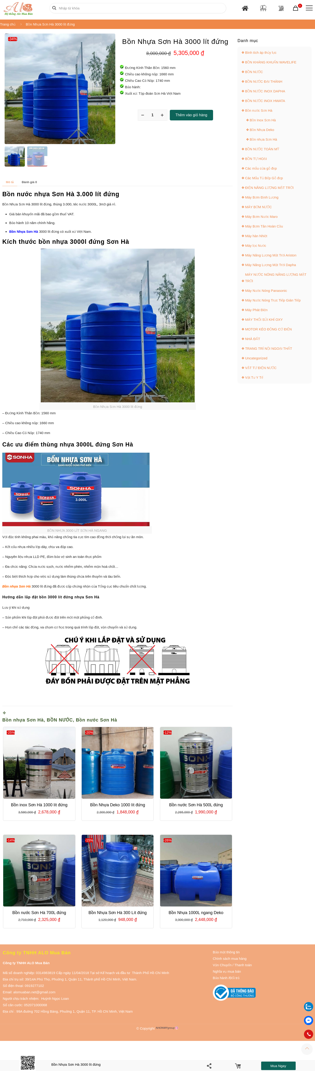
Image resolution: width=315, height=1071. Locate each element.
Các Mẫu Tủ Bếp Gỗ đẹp (264, 178)
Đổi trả (234, 978)
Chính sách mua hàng (230, 958)
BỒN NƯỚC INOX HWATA (265, 101)
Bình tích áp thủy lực (260, 52)
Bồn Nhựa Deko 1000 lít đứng (117, 805)
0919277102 (34, 986)
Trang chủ (7, 24)
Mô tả (10, 182)
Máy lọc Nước (255, 245)
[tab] (9, 182)
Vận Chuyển (222, 965)
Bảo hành (220, 978)
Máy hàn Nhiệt (256, 236)
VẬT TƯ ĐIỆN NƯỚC (261, 368)
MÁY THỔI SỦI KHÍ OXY (264, 319)
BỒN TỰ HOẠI (256, 159)
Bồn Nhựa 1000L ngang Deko (196, 912)
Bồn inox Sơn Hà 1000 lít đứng (39, 805)
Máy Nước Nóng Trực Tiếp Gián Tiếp (273, 300)
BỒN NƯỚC (60, 719)
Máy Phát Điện (256, 310)
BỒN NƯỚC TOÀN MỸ (262, 149)
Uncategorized (256, 358)
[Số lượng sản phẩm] (153, 115)
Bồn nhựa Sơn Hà (23, 719)
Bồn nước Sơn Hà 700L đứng (39, 912)
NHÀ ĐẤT (252, 339)
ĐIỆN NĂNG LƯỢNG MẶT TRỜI (269, 188)
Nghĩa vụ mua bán (227, 971)
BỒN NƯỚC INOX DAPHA (265, 91)
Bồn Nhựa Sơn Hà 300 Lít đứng (118, 912)
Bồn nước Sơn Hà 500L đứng (196, 805)
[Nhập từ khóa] (137, 8)
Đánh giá (29, 182)
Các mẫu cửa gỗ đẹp (261, 168)
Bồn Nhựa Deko (262, 130)
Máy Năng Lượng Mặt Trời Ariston (270, 255)
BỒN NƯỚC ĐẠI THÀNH (263, 81)
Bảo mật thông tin (226, 952)
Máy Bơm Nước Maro (261, 217)
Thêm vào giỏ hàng (191, 115)
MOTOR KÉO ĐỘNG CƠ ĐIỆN (268, 329)
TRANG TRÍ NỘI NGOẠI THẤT (268, 348)
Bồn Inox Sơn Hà (263, 120)
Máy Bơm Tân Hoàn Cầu (264, 226)
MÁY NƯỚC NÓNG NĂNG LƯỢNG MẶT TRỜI (275, 278)
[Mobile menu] (308, 8)
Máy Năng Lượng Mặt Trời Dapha (270, 265)
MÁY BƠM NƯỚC (258, 207)
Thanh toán (243, 965)
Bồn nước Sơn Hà (96, 719)
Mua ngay (278, 1066)
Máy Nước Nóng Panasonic (266, 291)
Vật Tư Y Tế (254, 377)
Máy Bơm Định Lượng (261, 197)
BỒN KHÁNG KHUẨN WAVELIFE (270, 62)
